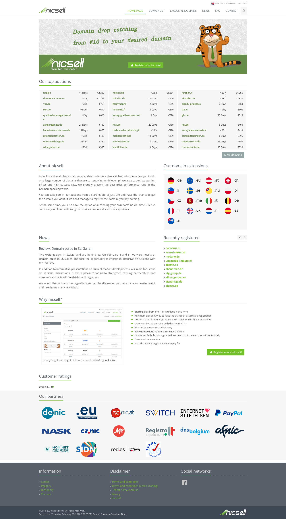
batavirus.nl (173, 248)
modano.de (172, 256)
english (219, 3)
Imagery (46, 486)
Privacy (116, 494)
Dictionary (47, 490)
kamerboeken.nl (175, 252)
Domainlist (156, 10)
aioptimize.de (174, 281)
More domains (233, 155)
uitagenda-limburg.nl (179, 261)
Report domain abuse (125, 490)
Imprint (116, 498)
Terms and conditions (125, 481)
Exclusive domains (183, 10)
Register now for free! (146, 65)
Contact (232, 10)
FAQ (217, 10)
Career (45, 481)
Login (243, 3)
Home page (135, 10)
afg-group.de (173, 273)
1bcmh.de (172, 265)
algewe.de (172, 286)
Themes (46, 494)
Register (230, 3)
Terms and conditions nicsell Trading (134, 486)
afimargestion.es (176, 277)
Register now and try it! (225, 352)
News (206, 10)
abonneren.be (174, 269)
